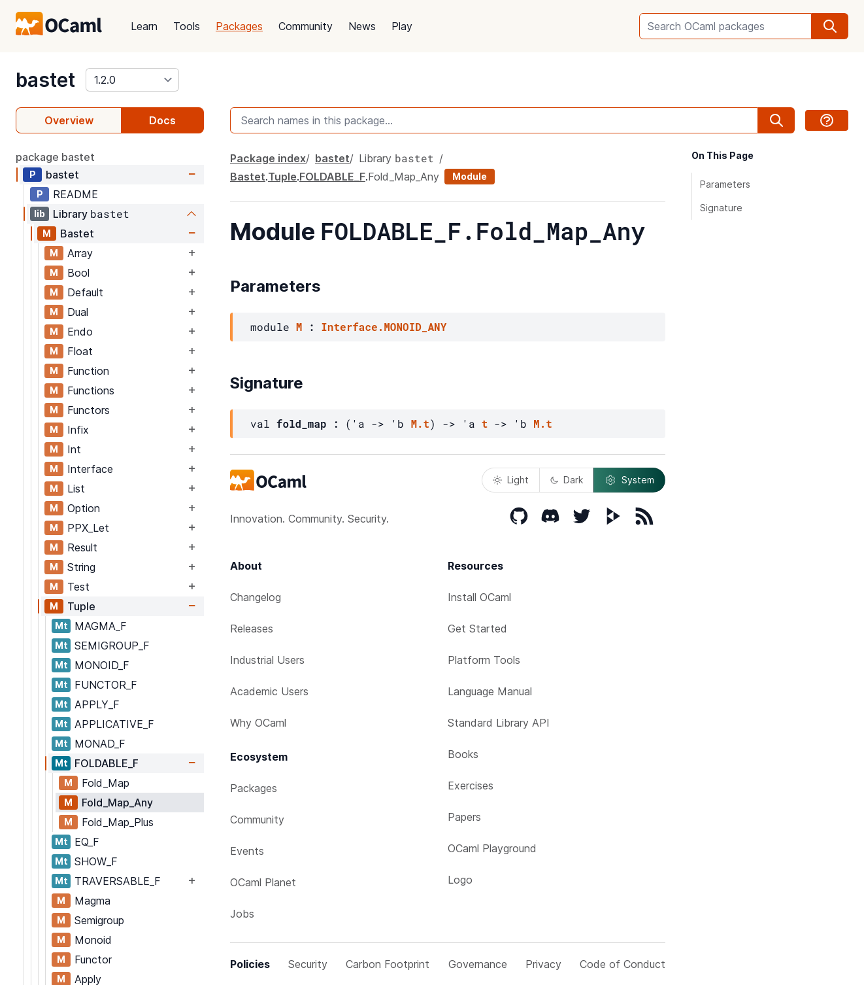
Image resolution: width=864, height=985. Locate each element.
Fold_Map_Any (117, 802)
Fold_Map (105, 782)
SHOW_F (96, 861)
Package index (268, 158)
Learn (144, 26)
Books (463, 754)
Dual (77, 312)
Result (82, 547)
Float (80, 351)
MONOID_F (102, 665)
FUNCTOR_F (106, 684)
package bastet (55, 157)
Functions (90, 390)
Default (85, 292)
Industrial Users (267, 659)
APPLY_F (97, 704)
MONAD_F (100, 743)
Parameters (725, 184)
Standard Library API (499, 722)
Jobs (242, 913)
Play (401, 26)
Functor (93, 959)
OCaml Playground (492, 848)
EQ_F (87, 841)
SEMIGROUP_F (112, 645)
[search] (830, 26)
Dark (566, 479)
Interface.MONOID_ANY (383, 327)
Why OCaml (258, 722)
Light (511, 479)
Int (74, 449)
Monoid (93, 939)
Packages (239, 26)
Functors (88, 410)
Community (305, 26)
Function (88, 370)
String (81, 567)
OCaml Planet (263, 882)
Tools (186, 26)
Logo (460, 879)
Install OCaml (479, 597)
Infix (78, 429)
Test (78, 586)
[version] (132, 80)
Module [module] (469, 176)
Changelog (255, 597)
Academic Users (269, 691)
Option (83, 508)
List (76, 488)
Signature (721, 207)
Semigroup (99, 920)
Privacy (543, 964)
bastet (45, 80)
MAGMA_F (101, 625)
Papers (464, 816)
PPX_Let (88, 527)
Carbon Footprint (387, 964)
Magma (92, 900)
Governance (477, 964)
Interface (90, 468)
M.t (419, 423)
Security (307, 964)
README (75, 194)
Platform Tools (484, 659)
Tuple (81, 606)
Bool (78, 272)
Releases (251, 628)
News (362, 26)
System (629, 480)
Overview (68, 120)
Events (247, 850)
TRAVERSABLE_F (118, 881)
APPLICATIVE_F (114, 724)
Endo (80, 331)
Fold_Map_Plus (118, 822)
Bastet (77, 233)
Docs (162, 120)
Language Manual (490, 691)
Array (80, 253)
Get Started (477, 628)
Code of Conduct (622, 964)
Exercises (470, 785)
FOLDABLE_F (107, 763)
